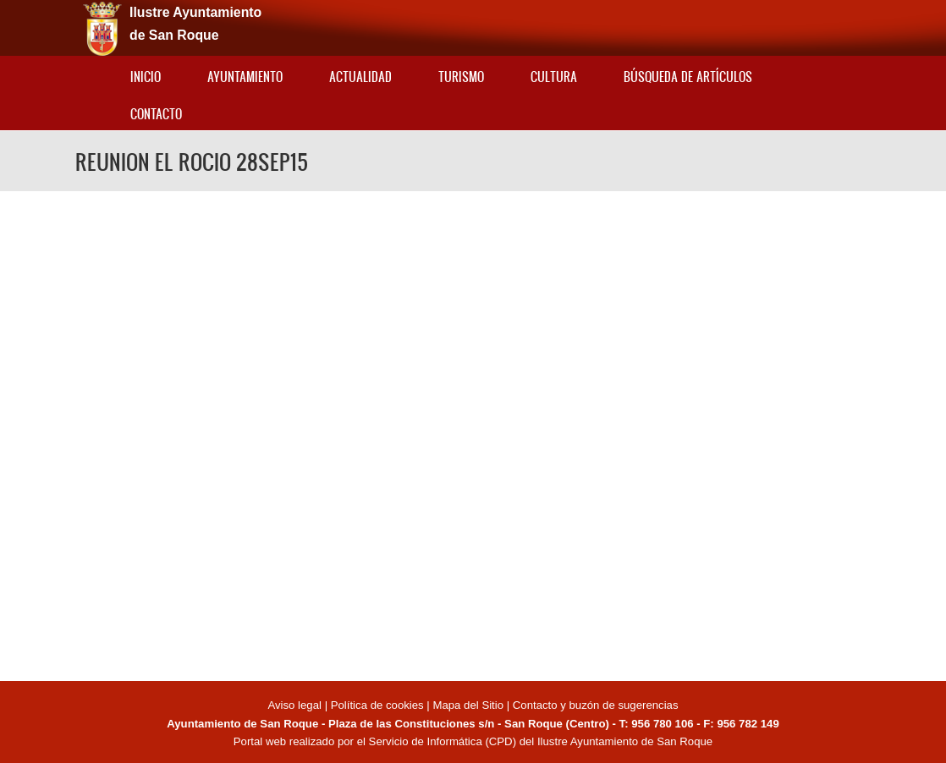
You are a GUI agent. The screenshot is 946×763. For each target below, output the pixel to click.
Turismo (461, 76)
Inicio (145, 76)
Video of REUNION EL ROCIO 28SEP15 (473, 433)
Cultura (554, 76)
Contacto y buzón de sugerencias (596, 705)
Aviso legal (295, 705)
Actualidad (360, 76)
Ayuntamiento (245, 76)
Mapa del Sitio (467, 705)
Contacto (156, 114)
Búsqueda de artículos (688, 76)
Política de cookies (377, 705)
